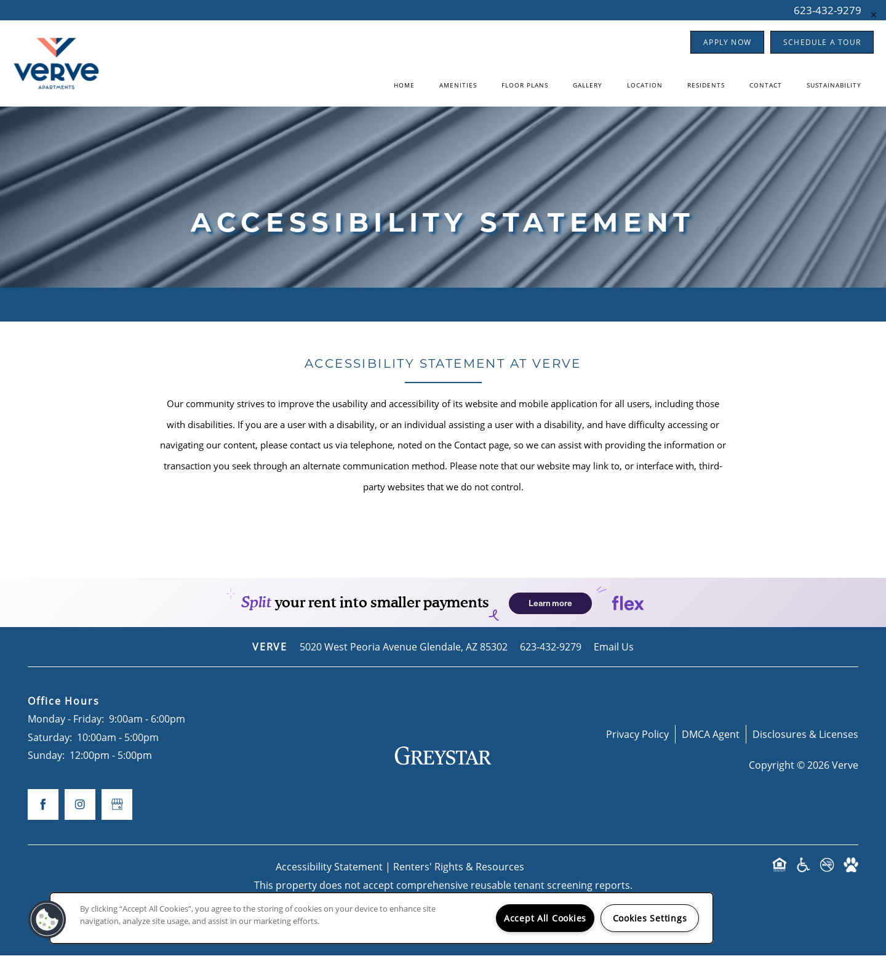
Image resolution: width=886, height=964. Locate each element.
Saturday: (50, 745)
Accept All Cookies (545, 918)
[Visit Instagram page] (80, 813)
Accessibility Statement (329, 875)
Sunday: (46, 764)
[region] (381, 918)
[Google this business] (117, 813)
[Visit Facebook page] (43, 813)
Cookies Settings (650, 918)
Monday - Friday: (66, 727)
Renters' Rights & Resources (458, 875)
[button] (727, 42)
